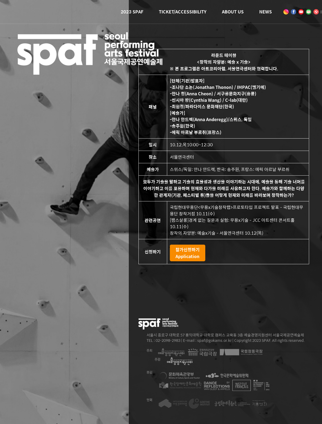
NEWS (265, 11)
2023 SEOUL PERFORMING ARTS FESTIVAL (89, 67)
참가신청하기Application (187, 253)
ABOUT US (233, 11)
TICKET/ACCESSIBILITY (182, 11)
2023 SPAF (132, 11)
